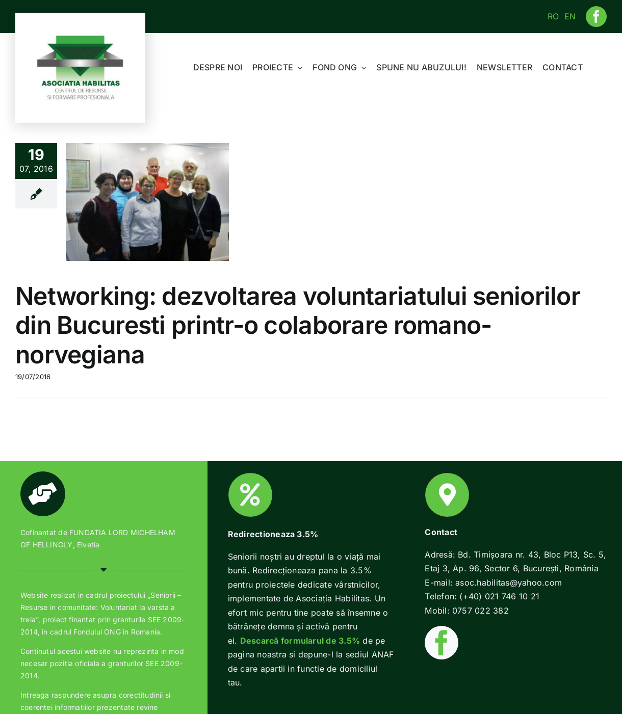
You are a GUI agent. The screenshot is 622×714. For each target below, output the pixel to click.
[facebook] (596, 16)
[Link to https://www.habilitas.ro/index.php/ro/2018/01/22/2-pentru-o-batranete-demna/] (250, 494)
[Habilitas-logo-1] (80, 37)
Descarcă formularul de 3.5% (300, 641)
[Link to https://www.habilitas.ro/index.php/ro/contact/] (447, 494)
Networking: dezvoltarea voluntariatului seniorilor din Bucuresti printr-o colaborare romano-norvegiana (297, 325)
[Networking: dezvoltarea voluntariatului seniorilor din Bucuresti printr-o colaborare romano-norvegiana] (147, 201)
